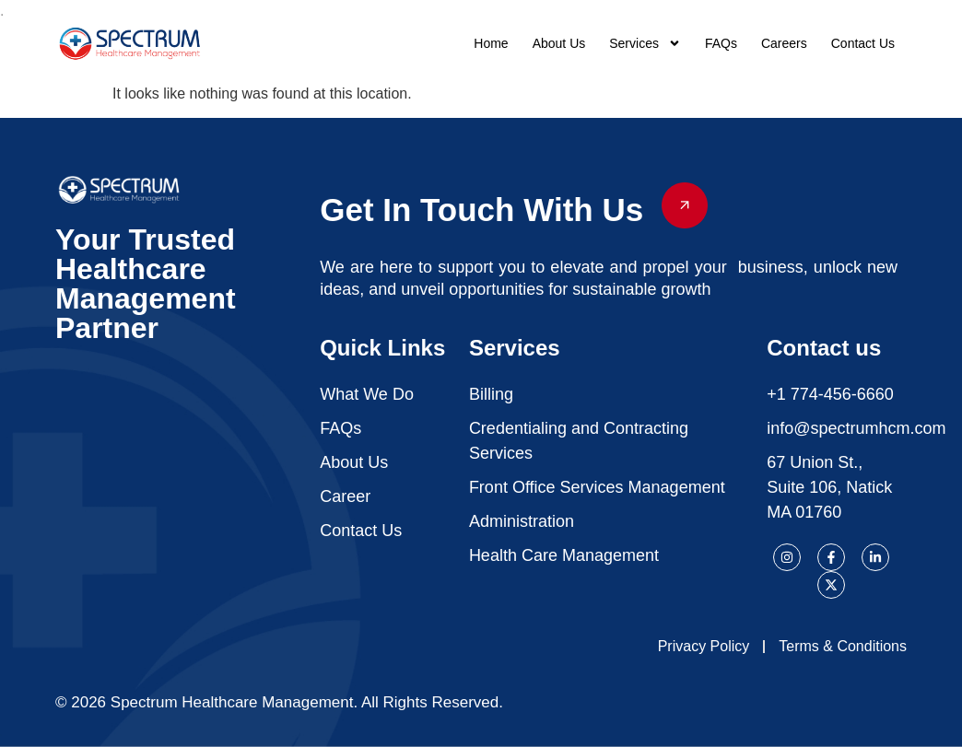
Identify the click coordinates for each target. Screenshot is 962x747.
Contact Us (863, 43)
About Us (559, 43)
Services (645, 43)
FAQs (721, 43)
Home (491, 43)
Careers (784, 43)
